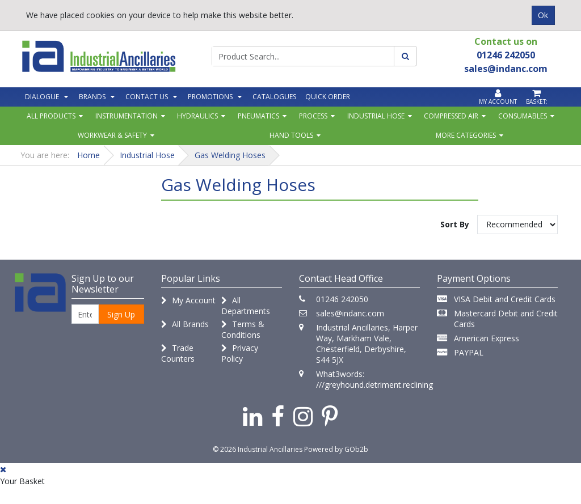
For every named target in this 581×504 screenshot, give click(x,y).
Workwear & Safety (112, 135)
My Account (188, 300)
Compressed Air (451, 116)
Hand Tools (291, 135)
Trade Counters (178, 353)
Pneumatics (258, 116)
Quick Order (327, 96)
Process (313, 116)
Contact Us (146, 96)
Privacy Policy (239, 353)
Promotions (210, 96)
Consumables (522, 116)
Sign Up (121, 314)
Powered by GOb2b (336, 449)
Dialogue (42, 96)
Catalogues (274, 96)
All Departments (245, 305)
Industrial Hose (376, 116)
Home (88, 155)
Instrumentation (126, 116)
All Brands (185, 324)
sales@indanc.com (350, 313)
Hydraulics (197, 116)
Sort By (454, 224)
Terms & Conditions (242, 329)
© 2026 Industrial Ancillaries (257, 449)
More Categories (466, 135)
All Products (51, 116)
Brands (92, 96)
